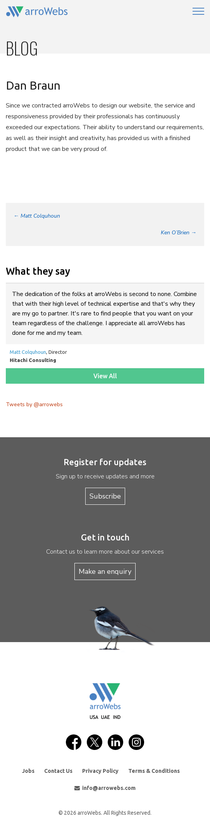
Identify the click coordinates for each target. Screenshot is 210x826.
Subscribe (105, 496)
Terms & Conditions (154, 771)
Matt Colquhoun (37, 216)
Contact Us (58, 771)
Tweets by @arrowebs (34, 404)
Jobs (28, 771)
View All (105, 375)
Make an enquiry (105, 571)
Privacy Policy (100, 771)
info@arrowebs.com (105, 788)
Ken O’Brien (178, 232)
